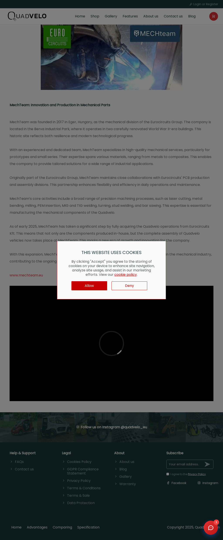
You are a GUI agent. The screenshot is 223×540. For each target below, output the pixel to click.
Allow (89, 285)
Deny (129, 285)
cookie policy (125, 274)
